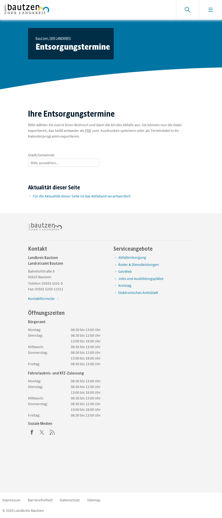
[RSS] (52, 431)
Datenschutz (70, 500)
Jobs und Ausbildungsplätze (141, 278)
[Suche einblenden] (187, 9)
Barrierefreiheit (40, 500)
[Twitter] (42, 431)
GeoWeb (125, 271)
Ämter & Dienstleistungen (138, 264)
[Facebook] (32, 431)
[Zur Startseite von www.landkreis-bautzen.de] (26, 9)
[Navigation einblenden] (210, 9)
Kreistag (124, 285)
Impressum (11, 500)
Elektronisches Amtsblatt (138, 292)
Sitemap (93, 500)
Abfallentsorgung (132, 257)
